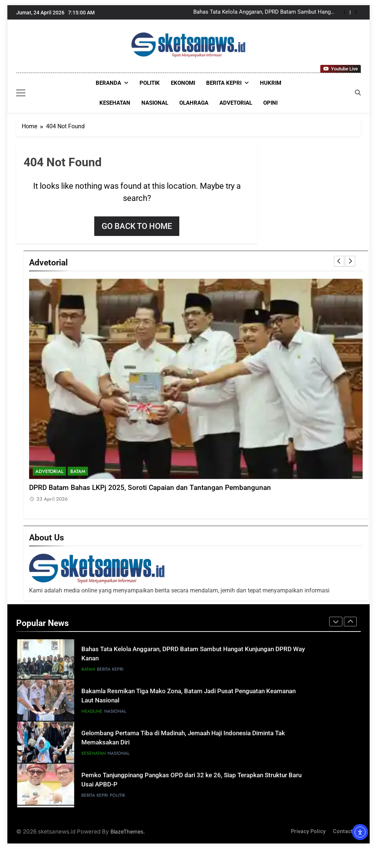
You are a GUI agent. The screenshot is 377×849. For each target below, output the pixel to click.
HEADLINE (91, 713)
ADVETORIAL (235, 103)
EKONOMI (183, 83)
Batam (77, 471)
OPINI (270, 103)
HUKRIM (270, 83)
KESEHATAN (114, 103)
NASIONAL (154, 103)
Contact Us (347, 831)
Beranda (108, 83)
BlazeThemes (127, 831)
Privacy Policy (308, 831)
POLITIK (150, 83)
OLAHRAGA (193, 103)
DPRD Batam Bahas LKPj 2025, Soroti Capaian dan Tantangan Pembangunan (150, 488)
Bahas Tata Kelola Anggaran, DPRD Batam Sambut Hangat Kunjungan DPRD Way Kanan (264, 12)
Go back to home (137, 226)
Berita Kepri (224, 83)
